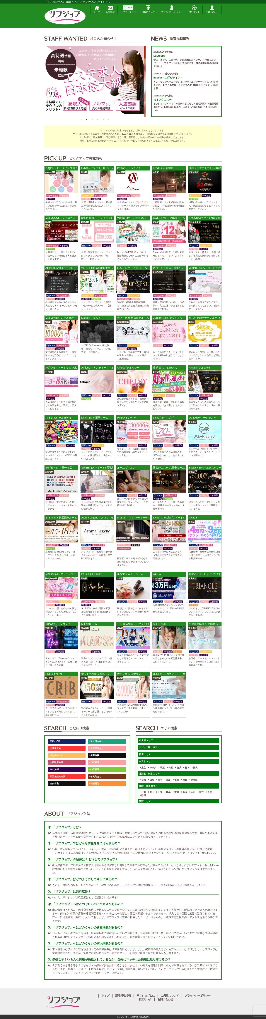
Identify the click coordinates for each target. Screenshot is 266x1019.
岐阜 (167, 792)
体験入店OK (55, 797)
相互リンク (194, 9)
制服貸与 (94, 783)
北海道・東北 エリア (149, 773)
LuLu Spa (159, 55)
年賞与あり (95, 776)
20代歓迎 (94, 762)
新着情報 (110, 9)
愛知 (176, 792)
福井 (201, 792)
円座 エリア (145, 754)
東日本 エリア (146, 761)
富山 (151, 792)
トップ (96, 9)
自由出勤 (54, 783)
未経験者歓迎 (56, 762)
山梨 (159, 792)
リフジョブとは (128, 9)
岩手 (159, 780)
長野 (209, 792)
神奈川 (152, 767)
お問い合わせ (212, 9)
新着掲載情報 (123, 995)
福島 (167, 780)
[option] (95, 81)
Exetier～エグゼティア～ (168, 77)
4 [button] (98, 120)
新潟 (184, 792)
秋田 (176, 780)
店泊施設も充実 (57, 776)
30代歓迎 (54, 769)
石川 (192, 792)
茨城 (178, 767)
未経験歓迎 (95, 790)
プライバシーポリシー (172, 9)
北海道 (193, 780)
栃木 (186, 767)
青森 (184, 780)
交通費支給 (55, 748)
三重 (143, 792)
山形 (151, 780)
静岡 (143, 795)
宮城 (143, 780)
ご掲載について (170, 995)
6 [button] (109, 120)
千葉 (161, 767)
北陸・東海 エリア (148, 786)
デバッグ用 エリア (148, 747)
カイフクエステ (163, 99)
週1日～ (93, 797)
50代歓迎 (54, 790)
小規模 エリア (146, 740)
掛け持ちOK (55, 755)
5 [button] (103, 120)
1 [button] (81, 120)
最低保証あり (96, 748)
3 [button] (92, 120)
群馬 (194, 767)
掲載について (148, 9)
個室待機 (94, 755)
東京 (143, 767)
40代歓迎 (94, 769)
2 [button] (86, 120)
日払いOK (54, 741)
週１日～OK (95, 741)
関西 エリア (145, 801)
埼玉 (170, 767)
